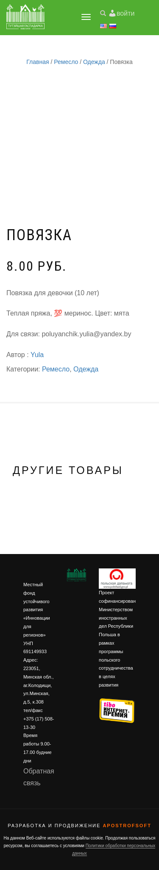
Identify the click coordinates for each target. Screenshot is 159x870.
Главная (37, 61)
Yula (37, 354)
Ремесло (66, 61)
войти (125, 13)
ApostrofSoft (127, 825)
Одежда (94, 61)
